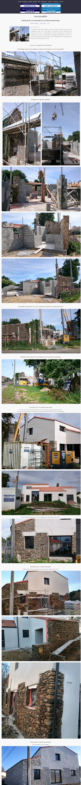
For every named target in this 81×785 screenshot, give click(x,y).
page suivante (43, 23)
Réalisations (44, 1)
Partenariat (55, 1)
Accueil (20, 1)
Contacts (61, 1)
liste (49, 23)
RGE (39, 1)
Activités (30, 1)
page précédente (34, 23)
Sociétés (50, 1)
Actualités (24, 1)
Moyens (35, 1)
